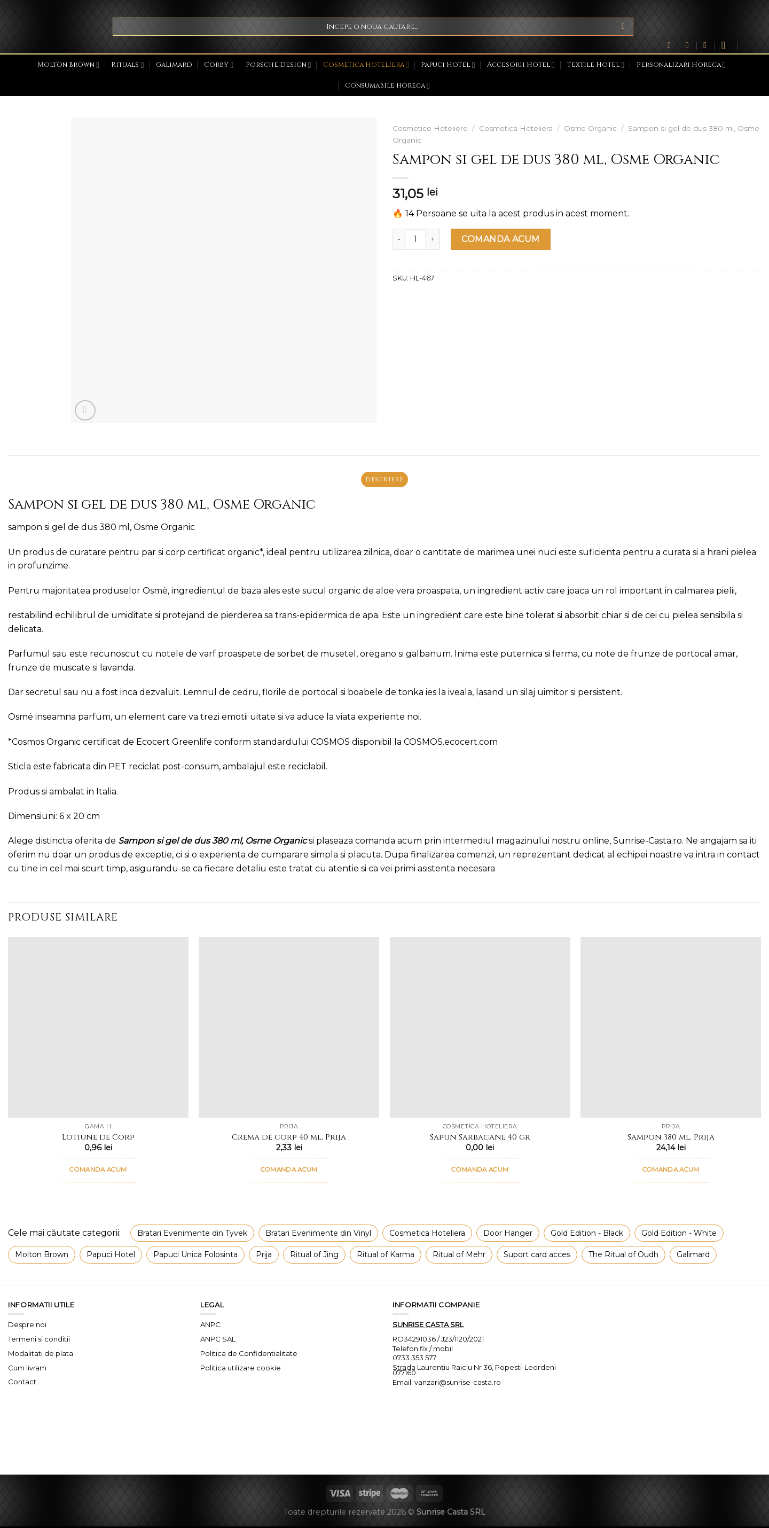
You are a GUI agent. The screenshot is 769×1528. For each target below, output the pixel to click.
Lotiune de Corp (98, 1139)
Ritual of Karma (385, 1256)
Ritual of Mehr (459, 1256)
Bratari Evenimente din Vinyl (318, 1234)
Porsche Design (278, 65)
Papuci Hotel (448, 65)
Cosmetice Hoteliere (430, 128)
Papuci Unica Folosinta (195, 1256)
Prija (264, 1256)
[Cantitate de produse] (415, 239)
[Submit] (623, 27)
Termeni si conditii (39, 1340)
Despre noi (27, 1326)
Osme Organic (590, 128)
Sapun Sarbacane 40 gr (480, 1139)
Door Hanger (507, 1234)
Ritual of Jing (314, 1256)
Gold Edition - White (679, 1234)
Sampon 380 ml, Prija (671, 1139)
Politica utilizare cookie (240, 1369)
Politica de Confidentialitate (248, 1354)
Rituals (127, 65)
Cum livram (27, 1369)
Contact (22, 1383)
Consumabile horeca (387, 86)
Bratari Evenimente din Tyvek (192, 1234)
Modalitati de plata (40, 1354)
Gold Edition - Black (587, 1234)
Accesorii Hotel (521, 65)
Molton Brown (68, 65)
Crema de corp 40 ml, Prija (289, 1139)
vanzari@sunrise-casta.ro (457, 1383)
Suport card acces (537, 1256)
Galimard (174, 64)
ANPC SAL (218, 1340)
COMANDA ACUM (500, 239)
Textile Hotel (595, 65)
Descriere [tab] (384, 480)
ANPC (210, 1326)
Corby (218, 65)
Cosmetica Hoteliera (366, 65)
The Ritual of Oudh (623, 1256)
